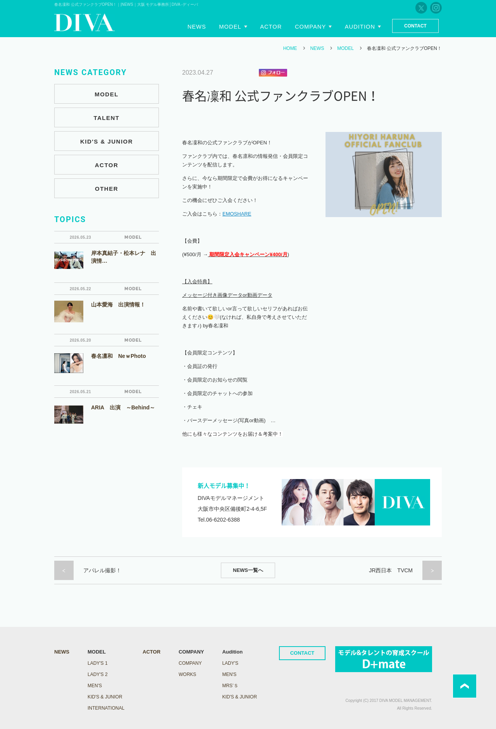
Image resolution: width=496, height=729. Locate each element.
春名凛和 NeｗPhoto (118, 356)
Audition (360, 26)
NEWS (317, 48)
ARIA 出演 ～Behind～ (123, 407)
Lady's (230, 663)
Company (314, 26)
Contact (415, 26)
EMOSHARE (236, 214)
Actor (277, 26)
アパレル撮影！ (102, 570)
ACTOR (107, 165)
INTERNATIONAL (106, 708)
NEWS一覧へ (248, 570)
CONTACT (302, 653)
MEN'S (95, 685)
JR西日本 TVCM (391, 570)
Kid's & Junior (239, 697)
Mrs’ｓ (230, 685)
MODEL (345, 48)
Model (239, 26)
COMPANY (190, 663)
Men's (229, 674)
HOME (290, 48)
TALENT (106, 118)
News (209, 26)
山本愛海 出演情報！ (118, 304)
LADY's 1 (98, 663)
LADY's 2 (98, 674)
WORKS (187, 674)
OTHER (106, 188)
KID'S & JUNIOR (106, 141)
